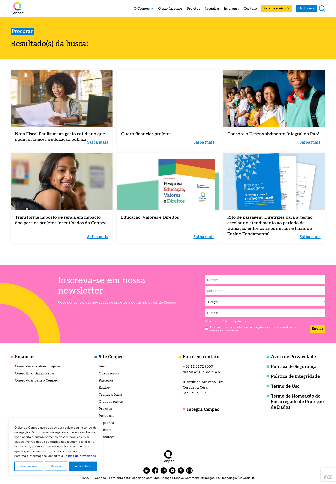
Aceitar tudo (83, 466)
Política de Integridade (295, 376)
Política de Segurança (294, 366)
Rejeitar (56, 466)
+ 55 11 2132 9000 (198, 367)
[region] (56, 446)
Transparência (110, 395)
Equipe (104, 388)
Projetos (193, 8)
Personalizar (28, 466)
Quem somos (109, 373)
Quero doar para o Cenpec (36, 381)
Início (103, 366)
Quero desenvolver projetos (37, 366)
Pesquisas (212, 8)
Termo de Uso (285, 386)
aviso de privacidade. (224, 330)
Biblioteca (306, 8)
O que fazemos (170, 8)
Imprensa (231, 8)
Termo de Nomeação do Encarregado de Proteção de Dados (297, 402)
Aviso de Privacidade (293, 356)
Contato (250, 8)
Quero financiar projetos (34, 373)
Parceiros (106, 381)
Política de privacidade (80, 456)
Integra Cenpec (203, 409)
